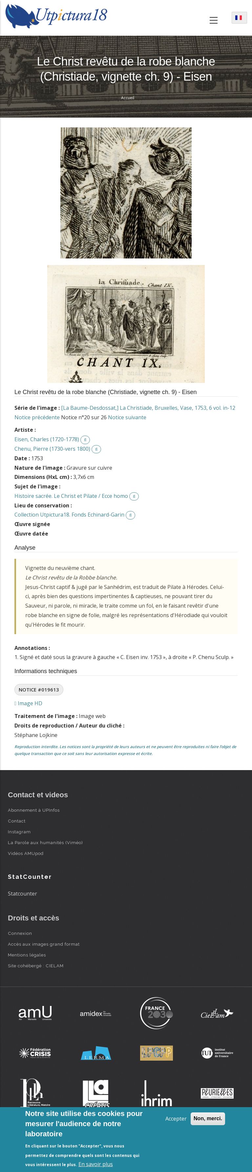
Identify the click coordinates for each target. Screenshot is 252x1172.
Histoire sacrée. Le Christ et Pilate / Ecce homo (71, 496)
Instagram (19, 831)
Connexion (20, 933)
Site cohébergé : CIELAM (36, 965)
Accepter (176, 1118)
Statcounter (22, 893)
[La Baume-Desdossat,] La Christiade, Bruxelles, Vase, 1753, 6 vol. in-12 (148, 407)
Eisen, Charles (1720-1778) (46, 439)
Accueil (127, 98)
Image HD (28, 703)
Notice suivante (127, 417)
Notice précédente (37, 417)
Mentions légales (27, 954)
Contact (17, 820)
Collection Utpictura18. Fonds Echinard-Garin (69, 514)
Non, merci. (208, 1118)
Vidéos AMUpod (26, 853)
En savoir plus (95, 1164)
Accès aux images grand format (44, 944)
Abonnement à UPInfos (34, 810)
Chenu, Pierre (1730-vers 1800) (52, 448)
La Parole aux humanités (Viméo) (45, 842)
